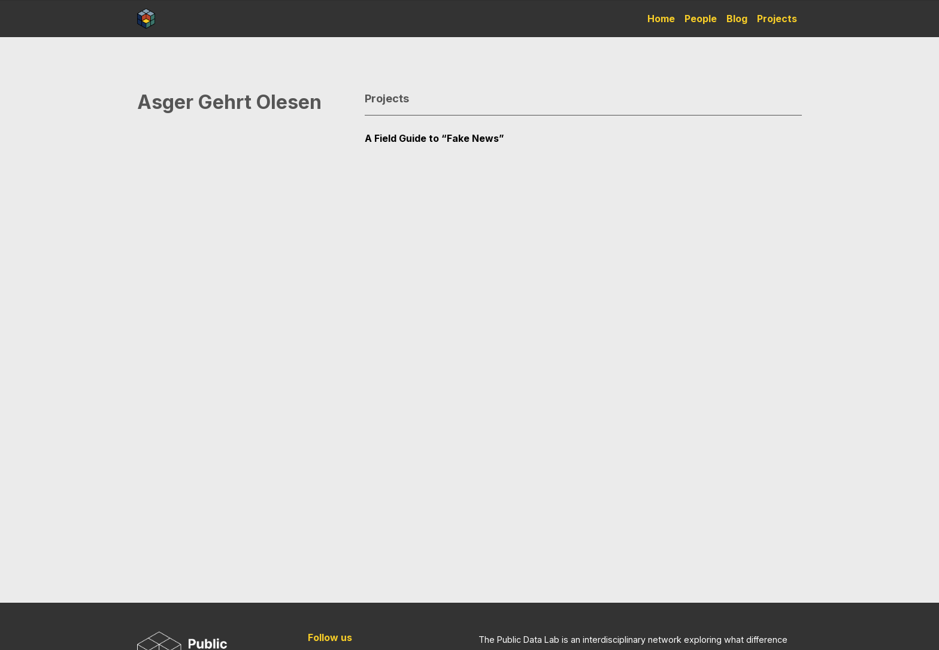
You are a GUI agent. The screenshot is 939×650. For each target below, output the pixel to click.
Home (661, 19)
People (700, 19)
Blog (736, 19)
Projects (777, 19)
